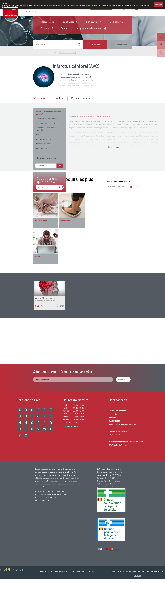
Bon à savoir (92, 21)
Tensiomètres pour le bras (116, 290)
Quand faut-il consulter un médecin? (46, 129)
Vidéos (38, 134)
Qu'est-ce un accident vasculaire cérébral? (48, 113)
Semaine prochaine (70, 484)
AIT (119, 196)
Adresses (45, 21)
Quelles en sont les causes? (46, 118)
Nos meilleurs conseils (44, 139)
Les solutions (121, 44)
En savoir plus (113, 271)
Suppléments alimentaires (89, 28)
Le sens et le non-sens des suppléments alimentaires (45, 402)
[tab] (42, 100)
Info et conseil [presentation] (40, 98)
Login (142, 8)
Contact (65, 28)
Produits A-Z (47, 28)
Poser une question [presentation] (81, 98)
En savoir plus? (42, 148)
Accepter (158, 5)
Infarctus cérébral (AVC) (67, 53)
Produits (96, 44)
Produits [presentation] (59, 98)
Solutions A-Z (116, 21)
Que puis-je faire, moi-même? (47, 123)
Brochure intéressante (44, 144)
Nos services (68, 21)
